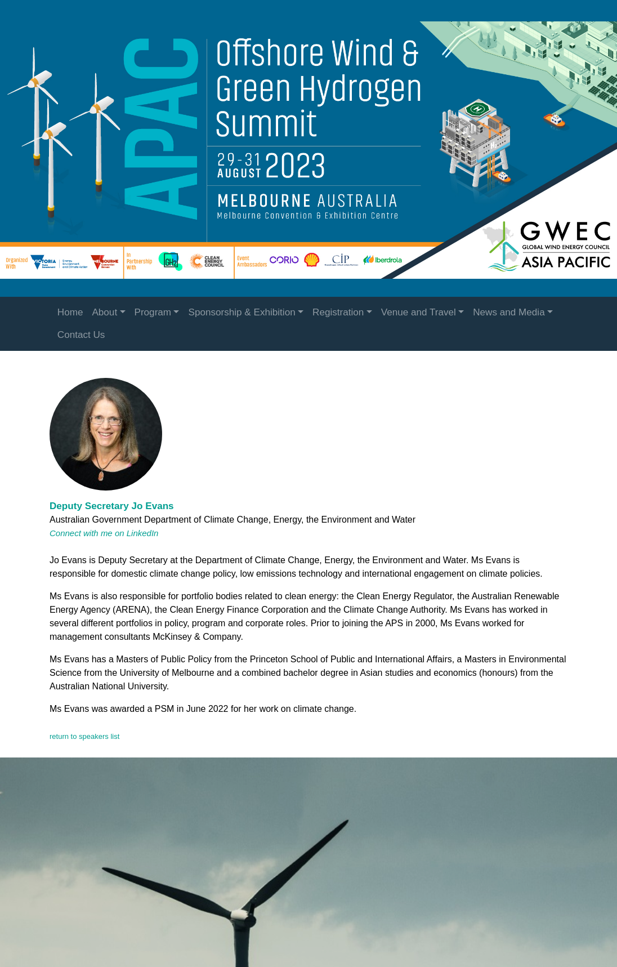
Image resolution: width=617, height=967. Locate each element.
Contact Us (81, 334)
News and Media (508, 312)
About (104, 312)
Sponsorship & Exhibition (241, 312)
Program (153, 312)
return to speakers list (84, 736)
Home (70, 312)
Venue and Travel (418, 312)
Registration (338, 312)
